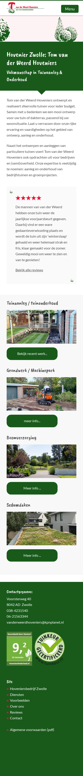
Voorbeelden (20, 700)
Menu (70, 9)
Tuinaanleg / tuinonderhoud (32, 303)
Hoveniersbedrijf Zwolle (28, 689)
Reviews (16, 712)
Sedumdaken (18, 504)
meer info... (32, 421)
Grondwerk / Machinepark (31, 370)
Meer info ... (32, 488)
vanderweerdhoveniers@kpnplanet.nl (35, 622)
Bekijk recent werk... (32, 354)
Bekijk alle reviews (29, 270)
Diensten (17, 695)
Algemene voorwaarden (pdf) (32, 730)
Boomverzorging (22, 437)
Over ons (17, 706)
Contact (16, 718)
